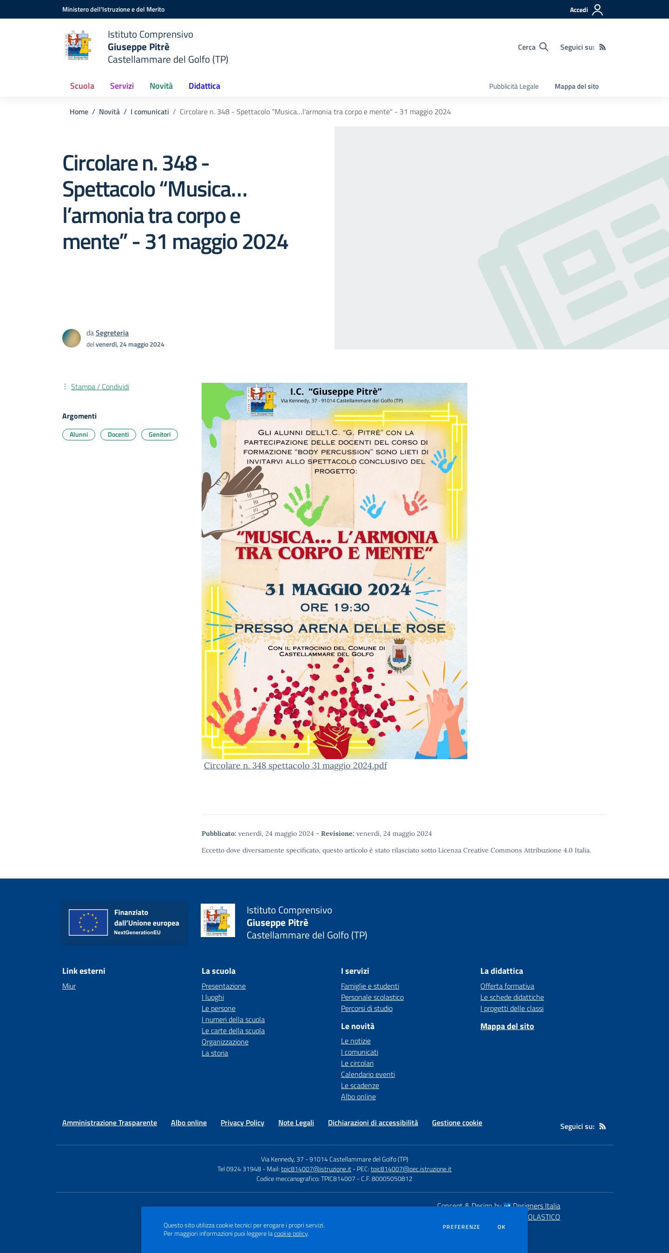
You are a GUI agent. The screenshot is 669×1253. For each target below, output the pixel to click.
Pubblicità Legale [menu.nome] (514, 86)
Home (79, 111)
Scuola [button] (82, 85)
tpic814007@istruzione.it (316, 1169)
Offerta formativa (507, 985)
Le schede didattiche (512, 997)
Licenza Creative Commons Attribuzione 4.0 (505, 850)
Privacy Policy (242, 1122)
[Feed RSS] (602, 47)
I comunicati (150, 111)
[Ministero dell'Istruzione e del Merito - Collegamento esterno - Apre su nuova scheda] (113, 9)
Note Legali (296, 1122)
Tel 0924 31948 (239, 1169)
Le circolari (357, 1063)
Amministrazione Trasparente (109, 1122)
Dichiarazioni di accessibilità (373, 1122)
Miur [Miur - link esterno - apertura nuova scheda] (69, 985)
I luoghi (213, 997)
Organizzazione (225, 1041)
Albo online (358, 1096)
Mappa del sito (577, 86)
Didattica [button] (204, 85)
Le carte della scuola (233, 1030)
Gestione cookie (457, 1122)
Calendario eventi (368, 1074)
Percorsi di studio (367, 1008)
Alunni (79, 434)
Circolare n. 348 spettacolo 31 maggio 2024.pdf (295, 765)
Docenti (118, 434)
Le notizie (356, 1040)
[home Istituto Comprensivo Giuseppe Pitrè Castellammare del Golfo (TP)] (145, 47)
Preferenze (461, 1227)
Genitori (160, 434)
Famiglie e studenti (370, 985)
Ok (502, 1227)
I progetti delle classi (512, 1008)
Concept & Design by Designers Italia (498, 1205)
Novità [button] (161, 85)
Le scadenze (360, 1085)
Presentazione (224, 985)
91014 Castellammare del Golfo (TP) (358, 1159)
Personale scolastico (372, 997)
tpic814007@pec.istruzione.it (411, 1169)
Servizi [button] (122, 85)
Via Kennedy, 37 (282, 1159)
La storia (215, 1052)
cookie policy (291, 1233)
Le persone (219, 1008)
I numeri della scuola (233, 1019)
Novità (109, 111)
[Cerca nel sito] (533, 47)
